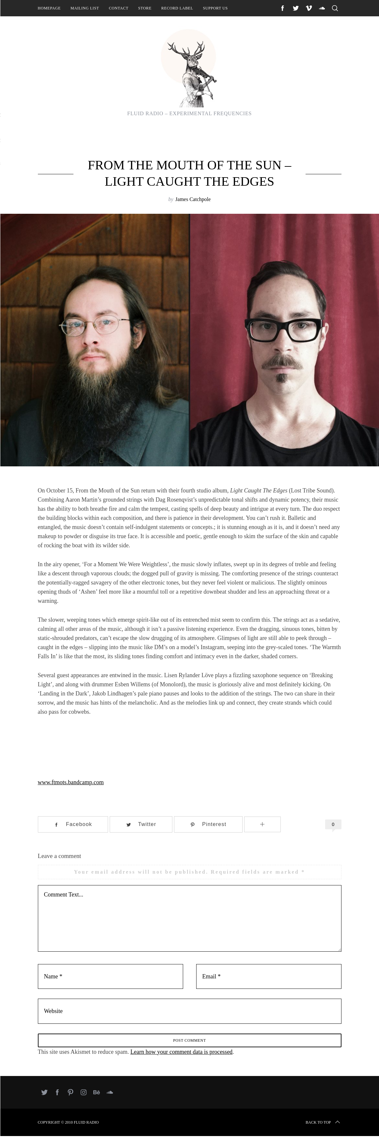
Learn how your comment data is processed (181, 1054)
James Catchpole (193, 199)
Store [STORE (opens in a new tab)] (144, 8)
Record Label (177, 8)
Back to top (323, 1124)
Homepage (49, 8)
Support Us (215, 8)
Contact (118, 8)
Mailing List (85, 8)
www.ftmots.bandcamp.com (71, 782)
